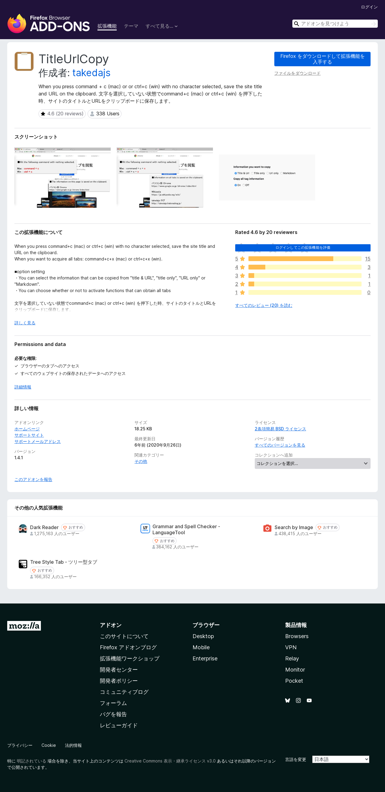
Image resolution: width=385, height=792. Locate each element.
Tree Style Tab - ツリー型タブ (63, 562)
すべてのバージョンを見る (280, 444)
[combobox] (335, 24)
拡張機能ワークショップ (129, 658)
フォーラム (113, 703)
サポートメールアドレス (37, 441)
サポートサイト (29, 435)
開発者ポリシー (119, 681)
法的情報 (73, 745)
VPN (291, 647)
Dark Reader (44, 527)
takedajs (91, 73)
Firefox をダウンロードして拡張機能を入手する (322, 59)
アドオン (111, 625)
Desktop (203, 636)
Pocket (294, 681)
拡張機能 (107, 26)
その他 (140, 461)
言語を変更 (295, 759)
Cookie (49, 745)
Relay (292, 658)
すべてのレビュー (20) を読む (263, 305)
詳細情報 (22, 386)
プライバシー (19, 745)
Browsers (297, 636)
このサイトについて (124, 636)
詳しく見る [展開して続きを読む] (24, 322)
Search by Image (294, 527)
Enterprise (204, 658)
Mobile (201, 647)
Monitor (295, 669)
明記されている (31, 760)
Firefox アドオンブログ (128, 647)
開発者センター (119, 669)
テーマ (131, 26)
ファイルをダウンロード (297, 73)
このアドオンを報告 (33, 479)
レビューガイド (119, 725)
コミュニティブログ (124, 692)
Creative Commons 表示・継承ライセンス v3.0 (170, 760)
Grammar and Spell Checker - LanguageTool (186, 529)
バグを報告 (113, 714)
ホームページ (27, 428)
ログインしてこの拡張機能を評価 (303, 247)
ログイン (369, 6)
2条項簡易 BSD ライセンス (280, 428)
